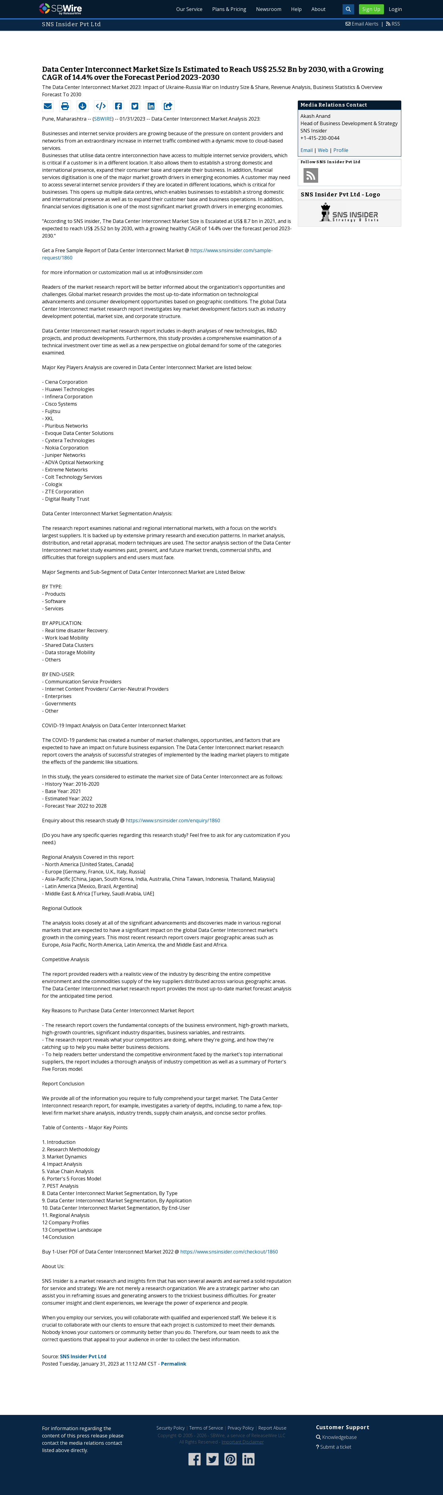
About (318, 9)
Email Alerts (365, 23)
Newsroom (268, 9)
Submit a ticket (335, 1447)
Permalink (173, 1363)
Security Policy (170, 1428)
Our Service (189, 9)
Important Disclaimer (243, 1442)
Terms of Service (206, 1428)
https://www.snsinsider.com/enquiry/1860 (173, 820)
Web (323, 150)
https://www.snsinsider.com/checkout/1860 (229, 1251)
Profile (340, 150)
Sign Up (371, 9)
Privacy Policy (241, 1428)
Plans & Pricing (229, 9)
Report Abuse (272, 1428)
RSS (396, 23)
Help (296, 9)
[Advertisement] (221, 45)
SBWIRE (103, 118)
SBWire (60, 9)
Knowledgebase (339, 1437)
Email (307, 150)
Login (395, 9)
